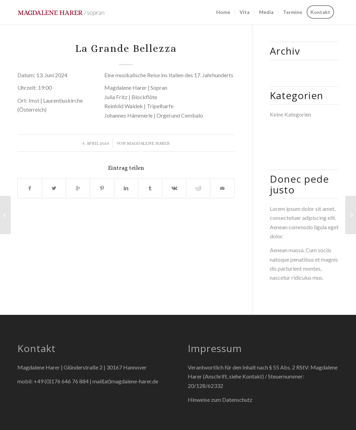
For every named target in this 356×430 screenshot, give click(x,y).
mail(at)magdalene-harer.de (125, 381)
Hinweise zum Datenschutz (220, 399)
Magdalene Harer (148, 143)
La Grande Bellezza (126, 48)
